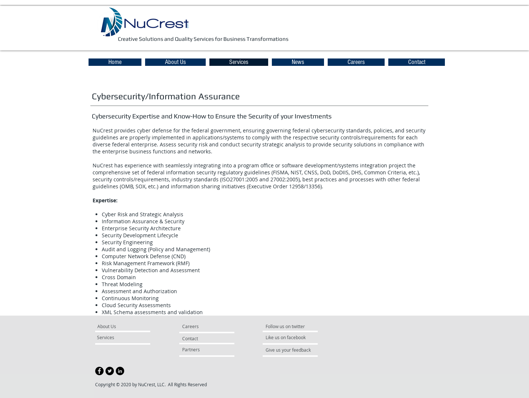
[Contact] (199, 338)
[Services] (118, 337)
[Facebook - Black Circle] (99, 371)
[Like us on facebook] (288, 337)
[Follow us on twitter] (288, 326)
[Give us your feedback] (292, 350)
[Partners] (202, 349)
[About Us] (125, 326)
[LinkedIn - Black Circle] (120, 371)
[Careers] (202, 326)
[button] (298, 62)
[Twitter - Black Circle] (109, 371)
